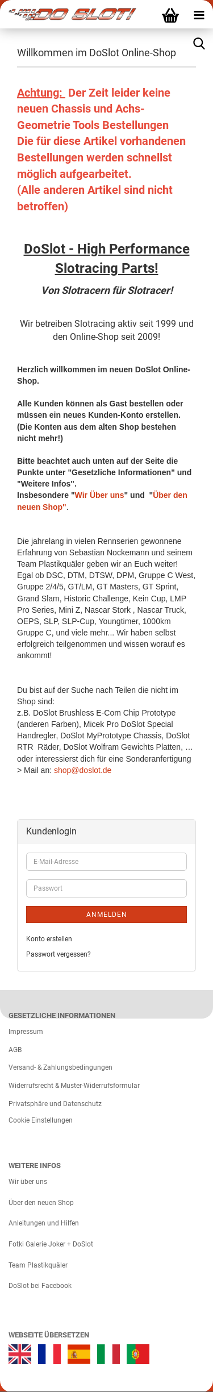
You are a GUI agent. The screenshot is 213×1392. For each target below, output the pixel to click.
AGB (15, 1050)
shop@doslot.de (82, 770)
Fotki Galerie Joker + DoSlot (51, 1244)
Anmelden (106, 915)
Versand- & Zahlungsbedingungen (60, 1067)
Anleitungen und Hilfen (44, 1223)
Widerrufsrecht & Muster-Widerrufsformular (74, 1086)
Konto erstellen (49, 939)
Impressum (26, 1032)
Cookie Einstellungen (41, 1120)
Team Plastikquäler (38, 1265)
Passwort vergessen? (58, 954)
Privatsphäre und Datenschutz (55, 1104)
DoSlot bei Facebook (40, 1286)
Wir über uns (28, 1182)
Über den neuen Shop (41, 1203)
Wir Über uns (99, 495)
